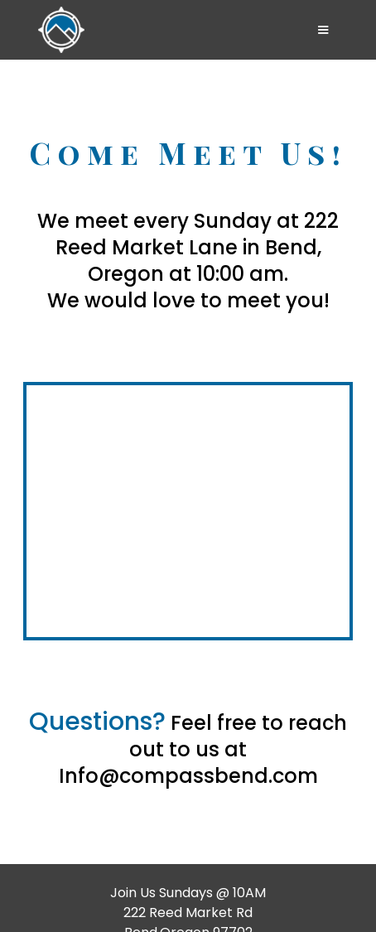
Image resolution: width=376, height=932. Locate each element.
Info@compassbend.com (188, 776)
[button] (323, 30)
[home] (164, 30)
